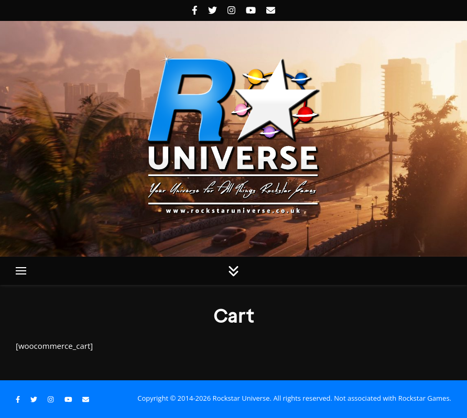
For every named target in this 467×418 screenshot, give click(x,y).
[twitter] (214, 10)
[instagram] (232, 10)
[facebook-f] (196, 10)
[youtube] (252, 10)
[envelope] (270, 10)
